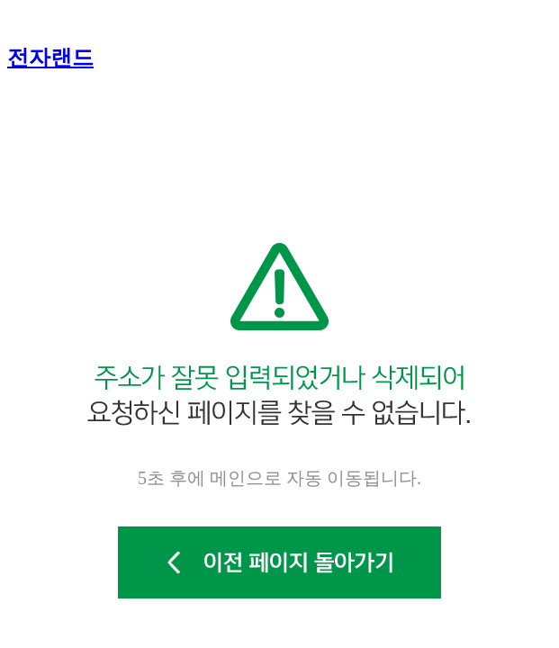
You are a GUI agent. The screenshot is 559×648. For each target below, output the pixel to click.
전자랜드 (50, 57)
